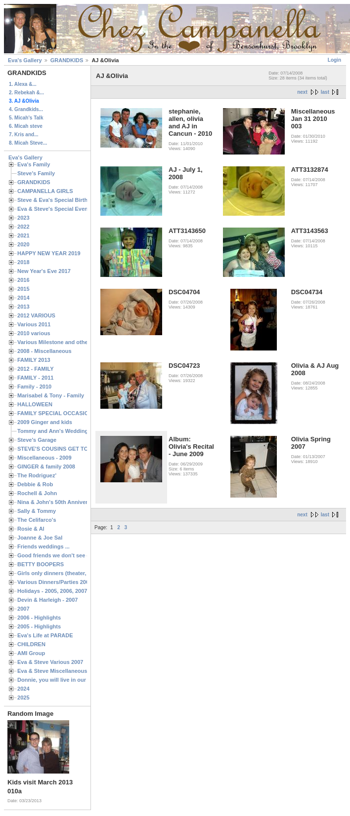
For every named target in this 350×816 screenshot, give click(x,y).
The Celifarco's (36, 520)
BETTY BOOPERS (40, 564)
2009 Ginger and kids (44, 422)
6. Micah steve (26, 126)
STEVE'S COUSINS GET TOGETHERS (65, 449)
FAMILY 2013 (33, 360)
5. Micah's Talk (26, 117)
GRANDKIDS (67, 60)
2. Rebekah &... (26, 92)
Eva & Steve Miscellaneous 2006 (59, 671)
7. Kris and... (23, 134)
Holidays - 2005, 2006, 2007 (52, 591)
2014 (23, 298)
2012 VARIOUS (36, 315)
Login (334, 60)
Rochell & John (37, 493)
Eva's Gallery (25, 60)
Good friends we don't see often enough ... (72, 555)
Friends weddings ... (43, 546)
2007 (23, 609)
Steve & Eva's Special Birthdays (58, 200)
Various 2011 (33, 324)
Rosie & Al (30, 529)
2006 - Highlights (39, 618)
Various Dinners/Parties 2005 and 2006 (67, 582)
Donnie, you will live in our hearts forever (70, 680)
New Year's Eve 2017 (44, 271)
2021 (23, 235)
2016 (23, 280)
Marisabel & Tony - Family (50, 395)
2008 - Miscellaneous (44, 351)
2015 (23, 289)
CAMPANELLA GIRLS (45, 191)
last (325, 92)
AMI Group (31, 653)
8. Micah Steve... (28, 143)
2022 (23, 227)
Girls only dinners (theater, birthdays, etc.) (72, 573)
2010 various (33, 333)
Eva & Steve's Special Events (55, 209)
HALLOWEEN (34, 404)
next (302, 92)
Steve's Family (36, 173)
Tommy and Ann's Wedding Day (58, 431)
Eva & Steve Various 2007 (50, 662)
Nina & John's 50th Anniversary (58, 502)
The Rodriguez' (36, 475)
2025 (23, 697)
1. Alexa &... (23, 84)
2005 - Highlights (39, 626)
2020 (23, 244)
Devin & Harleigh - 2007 (47, 600)
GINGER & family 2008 (46, 466)
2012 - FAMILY (35, 369)
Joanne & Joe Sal (39, 538)
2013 (23, 307)
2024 (23, 689)
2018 (23, 262)
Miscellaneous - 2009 (44, 458)
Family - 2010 (34, 386)
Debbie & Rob (35, 484)
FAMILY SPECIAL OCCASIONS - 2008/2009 (72, 413)
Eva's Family (33, 164)
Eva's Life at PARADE (45, 635)
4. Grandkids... (26, 109)
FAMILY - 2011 (35, 378)
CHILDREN (31, 644)
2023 (23, 218)
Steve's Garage (36, 440)
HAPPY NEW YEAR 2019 (49, 253)
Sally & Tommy (36, 511)
